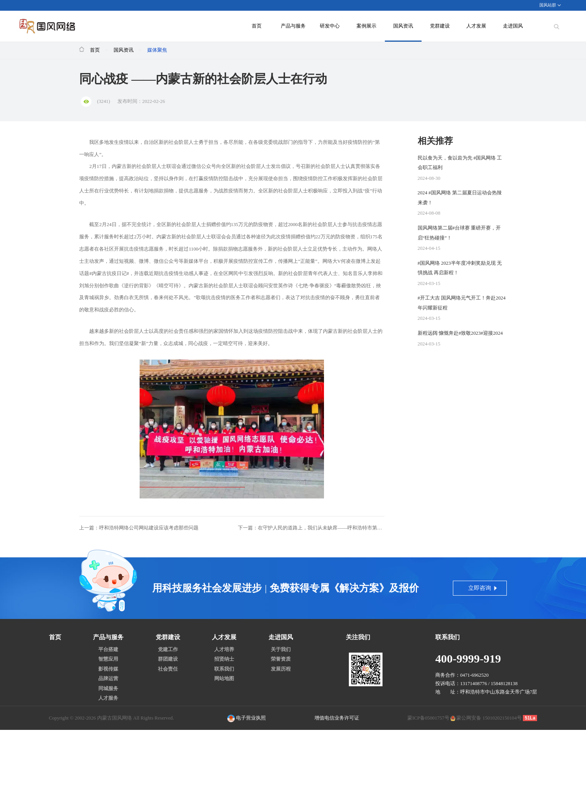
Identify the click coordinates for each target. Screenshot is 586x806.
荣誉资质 (281, 659)
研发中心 (330, 26)
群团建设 (168, 659)
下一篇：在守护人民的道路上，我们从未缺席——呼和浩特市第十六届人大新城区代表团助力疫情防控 (311, 528)
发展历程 (281, 669)
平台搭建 (108, 649)
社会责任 (168, 669)
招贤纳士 (224, 659)
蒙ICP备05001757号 (428, 718)
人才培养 (224, 649)
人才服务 (108, 698)
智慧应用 (108, 659)
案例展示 (366, 26)
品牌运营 (108, 678)
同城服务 (108, 688)
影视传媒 (108, 669)
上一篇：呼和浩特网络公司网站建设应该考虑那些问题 (139, 528)
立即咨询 (479, 588)
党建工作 (168, 649)
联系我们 (224, 669)
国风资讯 (403, 26)
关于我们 (281, 649)
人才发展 (476, 26)
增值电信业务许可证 (336, 718)
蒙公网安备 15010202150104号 (488, 718)
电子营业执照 (246, 718)
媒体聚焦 (157, 50)
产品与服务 (293, 26)
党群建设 (440, 26)
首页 (257, 26)
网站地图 (224, 678)
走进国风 (513, 26)
